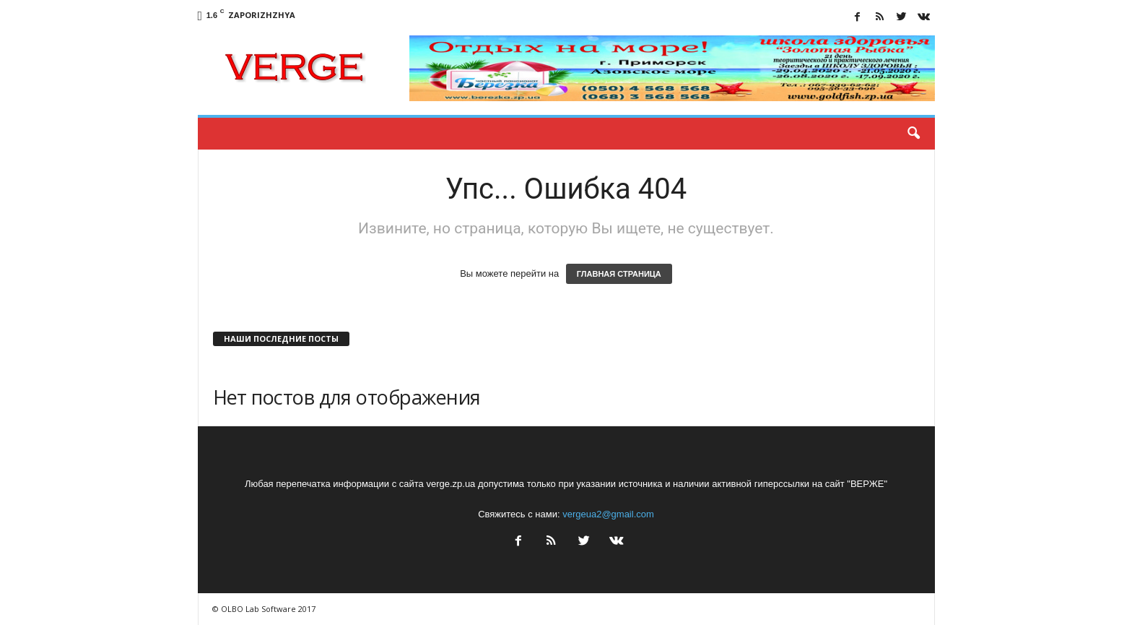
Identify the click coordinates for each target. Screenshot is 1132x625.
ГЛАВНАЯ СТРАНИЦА (619, 274)
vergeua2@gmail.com (608, 514)
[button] (913, 134)
